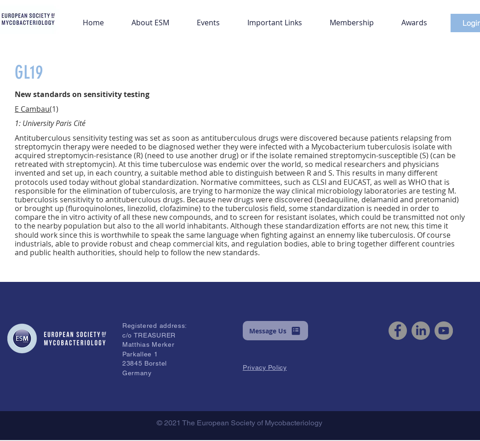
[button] (150, 18)
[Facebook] (398, 330)
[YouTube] (443, 330)
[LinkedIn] (420, 330)
